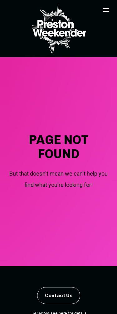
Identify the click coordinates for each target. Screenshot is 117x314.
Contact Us (58, 289)
